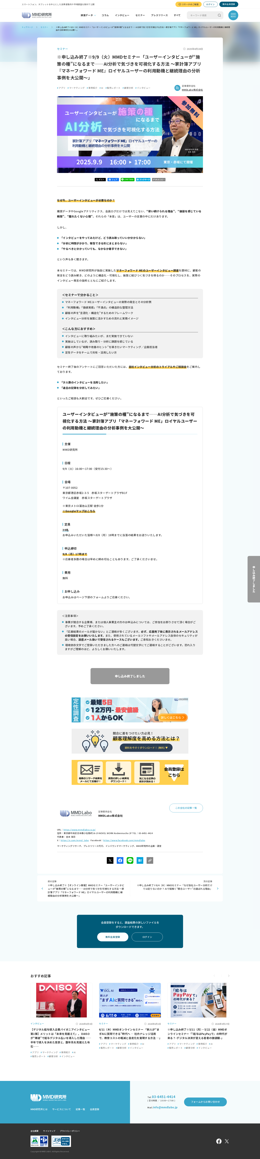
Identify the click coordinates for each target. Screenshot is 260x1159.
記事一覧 (80, 1109)
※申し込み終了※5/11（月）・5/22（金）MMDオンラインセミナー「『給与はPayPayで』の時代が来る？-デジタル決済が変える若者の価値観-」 (197, 1033)
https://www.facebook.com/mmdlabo (124, 840)
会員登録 (94, 1109)
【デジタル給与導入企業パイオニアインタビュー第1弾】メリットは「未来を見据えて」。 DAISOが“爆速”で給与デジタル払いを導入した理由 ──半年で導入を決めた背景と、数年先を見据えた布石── (61, 1037)
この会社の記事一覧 (186, 807)
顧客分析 (128, 87)
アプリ (61, 87)
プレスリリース (159, 15)
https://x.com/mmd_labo (75, 840)
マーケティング (76, 87)
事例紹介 (92, 87)
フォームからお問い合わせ (205, 1101)
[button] (229, 975)
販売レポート (113, 87)
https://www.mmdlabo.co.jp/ (80, 829)
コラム (105, 15)
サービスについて (61, 1109)
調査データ (87, 15)
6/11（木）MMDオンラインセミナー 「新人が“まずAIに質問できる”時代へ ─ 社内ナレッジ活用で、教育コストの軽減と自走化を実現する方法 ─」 (130, 1033)
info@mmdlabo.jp (165, 1107)
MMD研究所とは (39, 1109)
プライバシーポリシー (70, 1130)
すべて (177, 15)
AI (101, 87)
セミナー (140, 15)
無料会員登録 (229, 4)
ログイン (210, 4)
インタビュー (122, 15)
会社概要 (34, 1130)
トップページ (27, 27)
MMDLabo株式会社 (192, 89)
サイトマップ (49, 1130)
